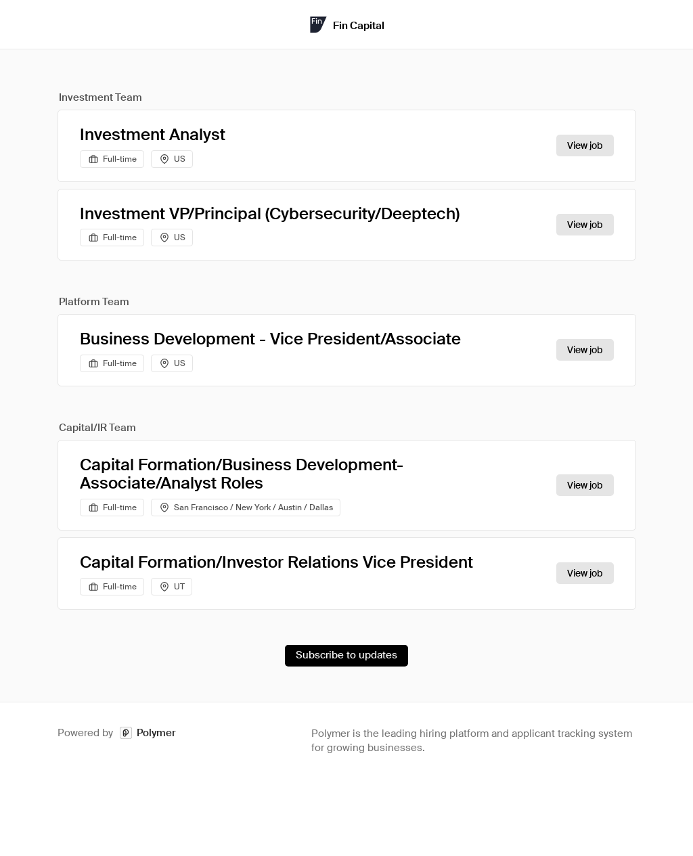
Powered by (117, 733)
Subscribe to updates (346, 655)
